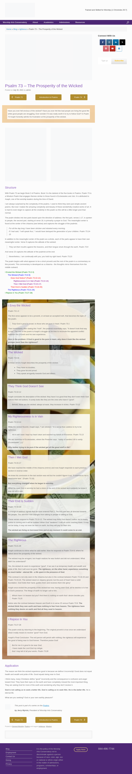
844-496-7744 (106, 748)
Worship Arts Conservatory (15, 22)
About (35, 22)
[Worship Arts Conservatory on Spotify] (119, 48)
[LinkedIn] (116, 42)
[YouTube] (112, 48)
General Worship (18, 726)
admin (28, 90)
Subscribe (119, 61)
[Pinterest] (106, 48)
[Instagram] (109, 42)
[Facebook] (103, 42)
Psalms (46, 705)
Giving (8, 760)
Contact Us (10, 756)
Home (8, 29)
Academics (49, 22)
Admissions (64, 22)
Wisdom (49, 726)
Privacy (9, 764)
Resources (80, 22)
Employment (11, 752)
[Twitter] (122, 42)
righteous (23, 29)
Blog (15, 29)
